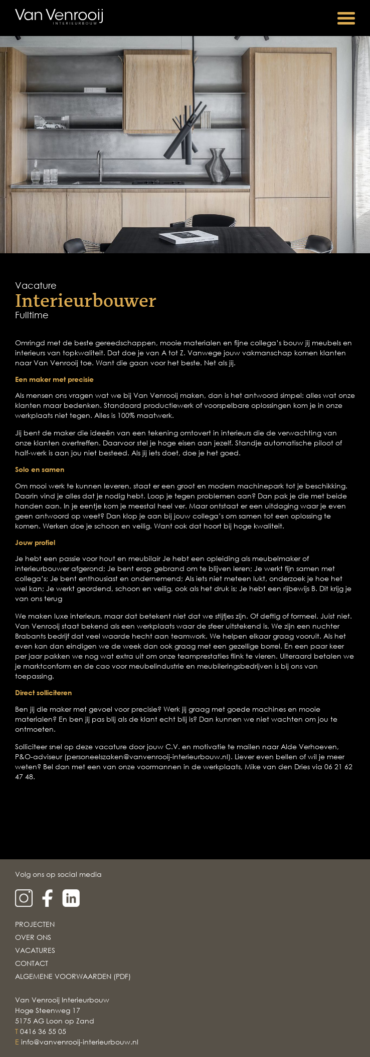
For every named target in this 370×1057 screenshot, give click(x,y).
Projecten (35, 924)
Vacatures (35, 950)
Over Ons (33, 937)
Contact (31, 963)
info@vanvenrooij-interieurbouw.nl (79, 1041)
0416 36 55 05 (43, 1031)
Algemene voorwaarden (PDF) (73, 976)
